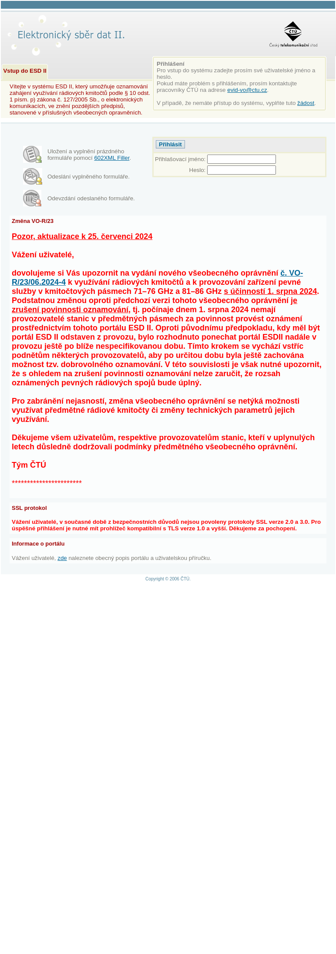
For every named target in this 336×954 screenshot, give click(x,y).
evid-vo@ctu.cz (247, 90)
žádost (305, 103)
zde (62, 558)
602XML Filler (111, 158)
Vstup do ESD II (24, 70)
